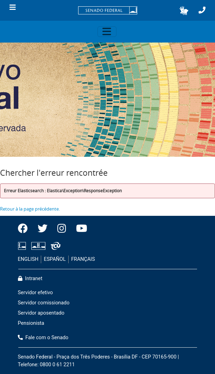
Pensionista (31, 323)
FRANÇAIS (83, 259)
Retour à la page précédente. (30, 209)
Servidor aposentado (41, 313)
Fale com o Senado (43, 338)
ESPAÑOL (55, 259)
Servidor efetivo (35, 293)
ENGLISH (28, 259)
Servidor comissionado (44, 303)
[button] (183, 10)
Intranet (30, 279)
